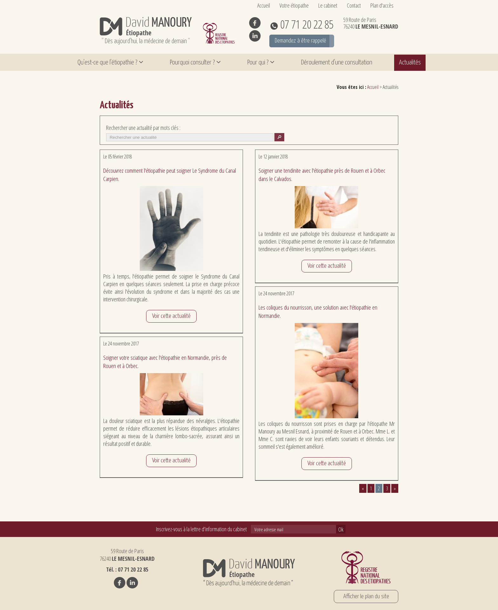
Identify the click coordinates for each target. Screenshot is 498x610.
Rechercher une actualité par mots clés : (143, 127)
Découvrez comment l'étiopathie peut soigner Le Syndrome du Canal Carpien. (169, 174)
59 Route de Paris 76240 (370, 23)
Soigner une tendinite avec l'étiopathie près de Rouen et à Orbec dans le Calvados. (322, 174)
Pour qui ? (257, 62)
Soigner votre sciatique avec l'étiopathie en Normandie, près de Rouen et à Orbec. (165, 361)
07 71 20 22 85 (305, 24)
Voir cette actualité (171, 316)
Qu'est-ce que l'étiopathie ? (107, 62)
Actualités (410, 62)
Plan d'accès (382, 5)
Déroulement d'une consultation (336, 62)
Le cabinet (327, 5)
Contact (354, 5)
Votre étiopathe (294, 5)
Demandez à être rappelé (300, 41)
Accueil (263, 5)
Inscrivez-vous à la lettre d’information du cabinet (201, 529)
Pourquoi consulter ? (192, 62)
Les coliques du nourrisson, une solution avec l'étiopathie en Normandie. (318, 311)
